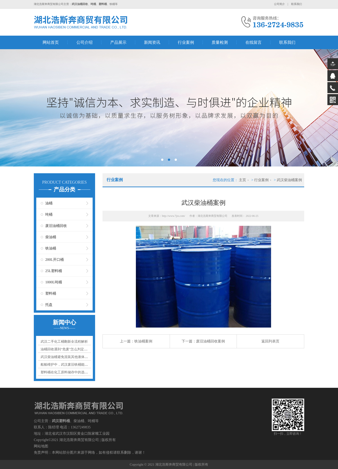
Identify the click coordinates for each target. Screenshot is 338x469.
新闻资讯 (152, 42)
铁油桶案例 (143, 341)
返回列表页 (270, 341)
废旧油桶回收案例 (210, 341)
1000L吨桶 (53, 282)
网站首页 (51, 42)
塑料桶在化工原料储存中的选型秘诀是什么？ (74, 372)
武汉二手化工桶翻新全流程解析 (64, 341)
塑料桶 (50, 293)
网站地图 (41, 446)
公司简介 (279, 4)
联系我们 (296, 4)
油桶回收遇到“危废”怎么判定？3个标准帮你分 (75, 349)
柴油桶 (50, 237)
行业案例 (186, 42)
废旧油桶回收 (56, 226)
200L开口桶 (54, 259)
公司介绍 (84, 42)
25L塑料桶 (53, 271)
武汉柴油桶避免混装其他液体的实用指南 (71, 357)
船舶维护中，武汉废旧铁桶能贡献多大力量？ (74, 364)
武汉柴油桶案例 (289, 180)
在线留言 (253, 42)
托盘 (49, 305)
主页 (242, 180)
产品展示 (118, 42)
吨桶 (49, 214)
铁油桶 (50, 248)
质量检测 (220, 42)
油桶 (49, 203)
